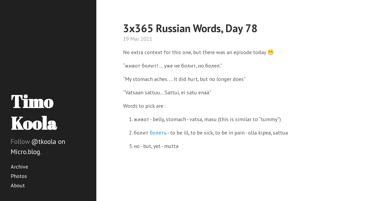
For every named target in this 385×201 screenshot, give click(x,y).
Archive (19, 166)
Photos (19, 176)
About (18, 185)
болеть (158, 132)
